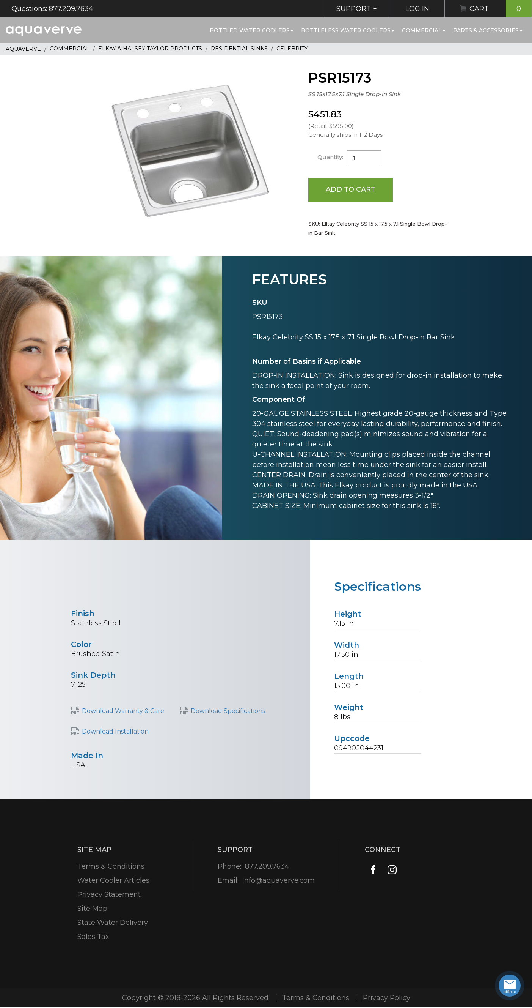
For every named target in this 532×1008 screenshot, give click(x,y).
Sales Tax (93, 936)
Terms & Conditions (110, 866)
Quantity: (330, 157)
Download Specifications (228, 711)
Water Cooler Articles (113, 880)
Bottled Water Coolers (251, 30)
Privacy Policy (386, 998)
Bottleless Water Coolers (347, 30)
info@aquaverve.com (278, 880)
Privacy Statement (109, 894)
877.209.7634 (267, 866)
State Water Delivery (112, 922)
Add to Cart (350, 189)
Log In (417, 9)
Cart (500, 8)
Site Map (92, 908)
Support (356, 9)
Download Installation (115, 731)
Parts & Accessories (488, 30)
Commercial (424, 30)
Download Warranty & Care (123, 711)
